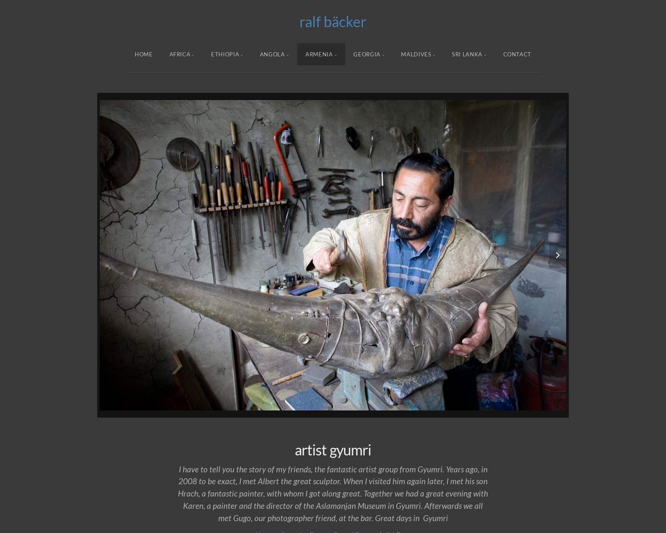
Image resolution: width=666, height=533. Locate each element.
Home (144, 54)
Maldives (416, 54)
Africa (180, 54)
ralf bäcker (333, 21)
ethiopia (225, 54)
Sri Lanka (467, 54)
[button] (540, 255)
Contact (517, 54)
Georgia (367, 54)
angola (272, 54)
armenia (319, 54)
